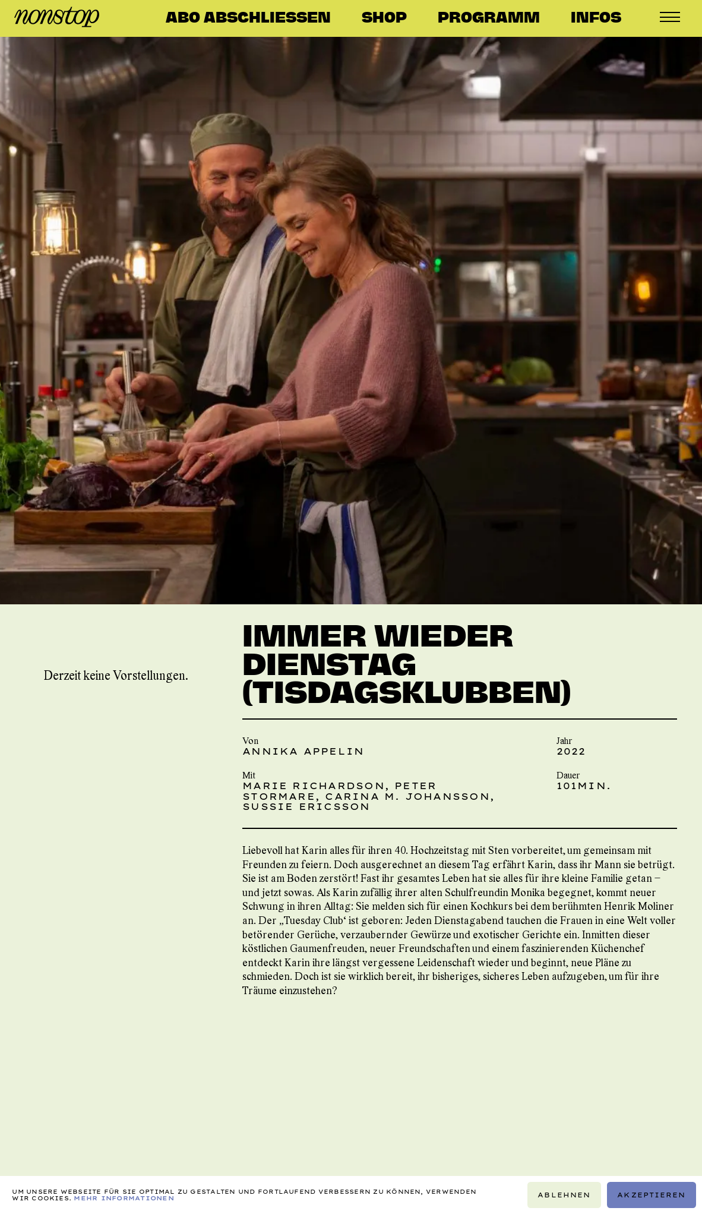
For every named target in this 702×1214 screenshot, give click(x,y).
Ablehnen (564, 1194)
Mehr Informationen (123, 1198)
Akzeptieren (651, 1194)
